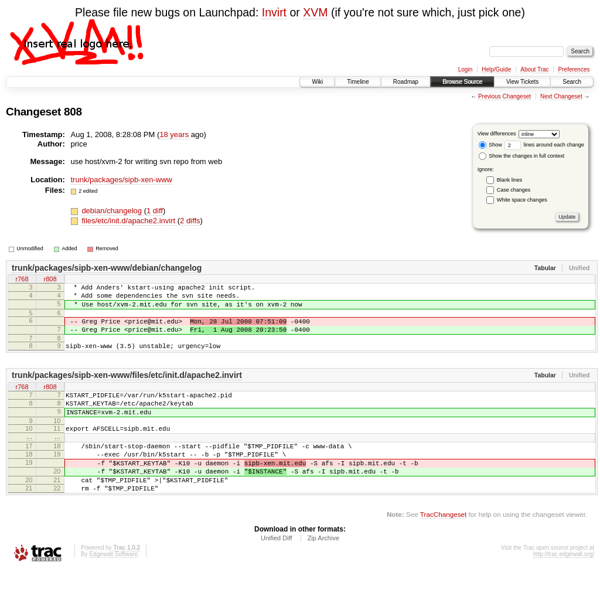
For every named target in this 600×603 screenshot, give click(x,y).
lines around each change (544, 145)
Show (490, 145)
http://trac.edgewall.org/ (563, 587)
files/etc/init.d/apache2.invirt (129, 220)
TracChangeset (443, 547)
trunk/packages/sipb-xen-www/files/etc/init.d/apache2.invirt (127, 387)
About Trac (534, 69)
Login (465, 69)
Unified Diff (276, 571)
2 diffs (190, 220)
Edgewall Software (113, 587)
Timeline (358, 82)
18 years (174, 134)
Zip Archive (323, 571)
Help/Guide (496, 69)
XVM (315, 12)
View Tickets (522, 82)
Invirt (274, 12)
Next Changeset (561, 96)
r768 (21, 280)
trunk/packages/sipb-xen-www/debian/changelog (107, 267)
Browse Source (462, 82)
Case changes (514, 190)
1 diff (154, 210)
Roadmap (405, 82)
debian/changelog (112, 210)
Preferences (574, 69)
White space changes (522, 200)
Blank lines (510, 180)
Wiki (317, 82)
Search (571, 82)
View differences (497, 134)
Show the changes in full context (522, 156)
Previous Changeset (504, 96)
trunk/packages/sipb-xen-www (121, 179)
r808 (49, 280)
